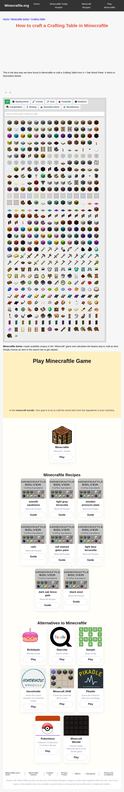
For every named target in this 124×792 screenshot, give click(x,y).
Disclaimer (90, 774)
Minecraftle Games (33, 774)
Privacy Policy (64, 774)
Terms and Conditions (108, 774)
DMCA (77, 774)
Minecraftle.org (17, 5)
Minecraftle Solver (20, 19)
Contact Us (49, 774)
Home (37, 4)
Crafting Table (38, 19)
